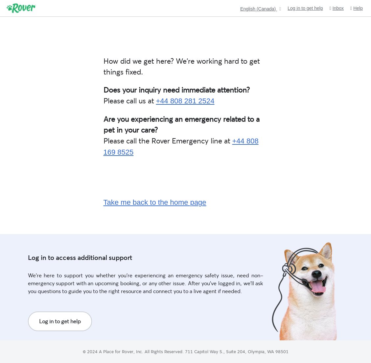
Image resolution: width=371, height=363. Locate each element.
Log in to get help (305, 8)
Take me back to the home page (155, 202)
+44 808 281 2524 (185, 101)
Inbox (337, 8)
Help (356, 8)
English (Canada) (258, 9)
